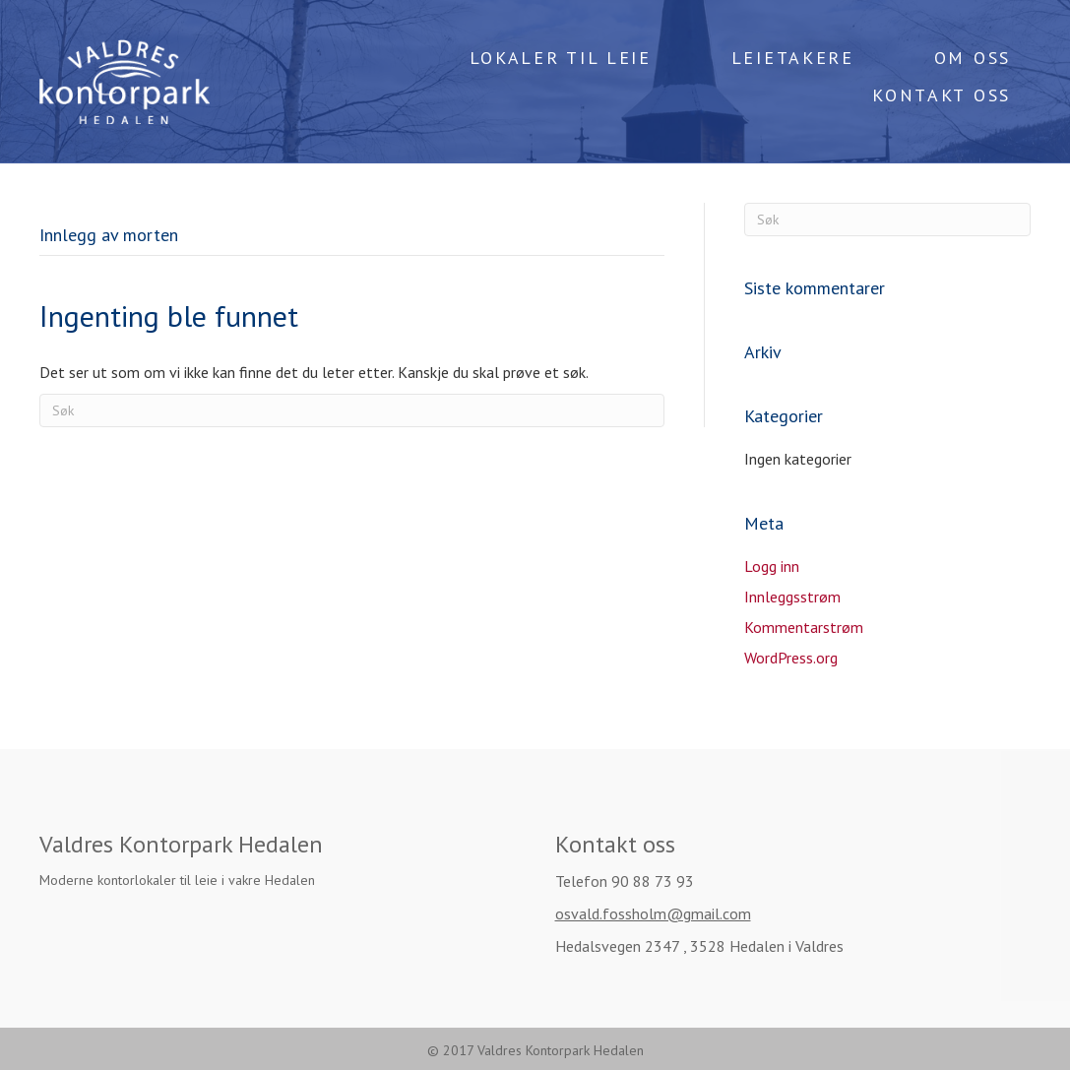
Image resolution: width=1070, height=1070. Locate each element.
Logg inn (771, 566)
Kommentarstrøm (803, 627)
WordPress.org (791, 657)
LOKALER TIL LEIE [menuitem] (561, 57)
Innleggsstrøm (792, 596)
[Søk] (351, 410)
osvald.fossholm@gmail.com (653, 913)
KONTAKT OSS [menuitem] (941, 95)
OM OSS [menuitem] (972, 57)
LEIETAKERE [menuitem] (792, 57)
